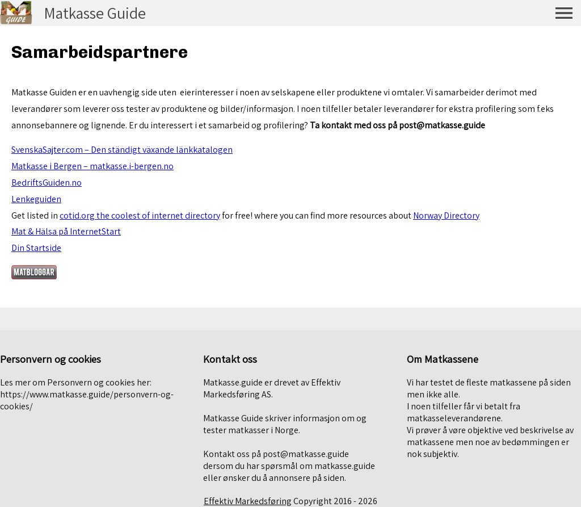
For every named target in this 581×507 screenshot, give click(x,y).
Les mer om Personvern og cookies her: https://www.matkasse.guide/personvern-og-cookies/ (87, 394)
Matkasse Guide (95, 12)
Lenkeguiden (36, 199)
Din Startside (36, 248)
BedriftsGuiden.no (46, 182)
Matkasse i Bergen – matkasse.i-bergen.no (92, 166)
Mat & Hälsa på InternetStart (66, 231)
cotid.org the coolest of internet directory (140, 215)
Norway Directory (446, 215)
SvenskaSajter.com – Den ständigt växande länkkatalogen (122, 150)
